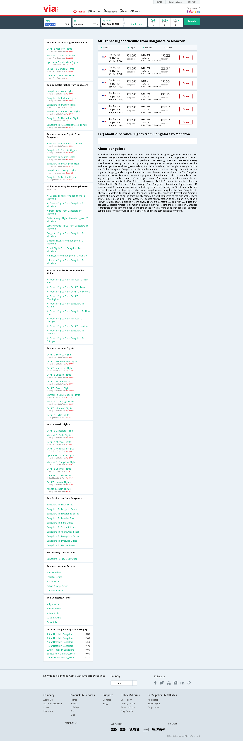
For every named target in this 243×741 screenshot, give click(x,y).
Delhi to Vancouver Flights (60, 368)
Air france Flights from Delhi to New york (68, 291)
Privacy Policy (128, 703)
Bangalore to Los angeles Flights (64, 163)
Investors (48, 711)
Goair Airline (53, 622)
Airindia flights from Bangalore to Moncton (64, 212)
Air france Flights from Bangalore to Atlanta (65, 305)
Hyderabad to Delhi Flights (60, 455)
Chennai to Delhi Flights (59, 475)
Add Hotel (153, 699)
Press (46, 707)
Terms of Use (128, 707)
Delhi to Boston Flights (58, 388)
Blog (105, 703)
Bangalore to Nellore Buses (61, 545)
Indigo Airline (53, 604)
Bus (72, 711)
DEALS (159, 2)
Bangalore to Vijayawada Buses (63, 531)
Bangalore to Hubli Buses (60, 504)
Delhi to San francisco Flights (62, 361)
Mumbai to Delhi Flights (59, 435)
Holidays (74, 707)
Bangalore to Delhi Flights (60, 91)
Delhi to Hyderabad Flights (60, 448)
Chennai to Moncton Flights (61, 75)
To (75, 20)
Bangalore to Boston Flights (61, 177)
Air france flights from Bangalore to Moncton (65, 205)
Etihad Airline (53, 581)
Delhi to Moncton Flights (59, 48)
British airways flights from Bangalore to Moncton (68, 220)
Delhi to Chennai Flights (59, 468)
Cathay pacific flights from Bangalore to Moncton (68, 227)
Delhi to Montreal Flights (59, 408)
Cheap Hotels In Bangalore (68, 657)
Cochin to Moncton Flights (60, 68)
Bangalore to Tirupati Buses (61, 527)
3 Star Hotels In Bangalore (68, 638)
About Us (48, 699)
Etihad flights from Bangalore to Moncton (64, 250)
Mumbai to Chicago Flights (60, 401)
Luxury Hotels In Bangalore (68, 649)
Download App (175, 2)
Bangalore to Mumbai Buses (61, 518)
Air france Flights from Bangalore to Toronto (65, 332)
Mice (72, 714)
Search (192, 21)
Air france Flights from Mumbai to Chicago (64, 320)
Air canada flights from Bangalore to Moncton (66, 197)
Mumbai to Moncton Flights (61, 55)
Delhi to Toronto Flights (59, 354)
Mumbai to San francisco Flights (63, 394)
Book (186, 57)
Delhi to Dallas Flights (58, 414)
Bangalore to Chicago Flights (61, 170)
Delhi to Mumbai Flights (59, 441)
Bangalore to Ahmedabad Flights (63, 111)
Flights (73, 699)
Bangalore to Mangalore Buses (63, 536)
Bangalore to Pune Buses (60, 522)
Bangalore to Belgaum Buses (62, 509)
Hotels (73, 703)
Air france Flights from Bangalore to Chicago (65, 340)
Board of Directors (52, 703)
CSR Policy (126, 699)
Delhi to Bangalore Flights (60, 430)
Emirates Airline (54, 576)
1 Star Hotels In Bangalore (68, 645)
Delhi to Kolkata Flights (59, 482)
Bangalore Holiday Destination (62, 558)
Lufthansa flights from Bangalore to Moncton (65, 262)
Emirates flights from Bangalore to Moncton (65, 242)
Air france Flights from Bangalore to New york (68, 313)
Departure (106, 20)
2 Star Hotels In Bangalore (68, 641)
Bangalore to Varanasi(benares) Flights (67, 124)
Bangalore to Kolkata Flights (61, 98)
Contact (107, 699)
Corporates (153, 707)
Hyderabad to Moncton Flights (62, 62)
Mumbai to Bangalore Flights (62, 462)
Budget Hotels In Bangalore (68, 653)
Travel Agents (155, 703)
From (47, 20)
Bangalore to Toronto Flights (62, 150)
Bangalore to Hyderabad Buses (63, 513)
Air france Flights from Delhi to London (67, 326)
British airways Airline (57, 585)
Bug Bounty (127, 711)
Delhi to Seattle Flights (58, 381)
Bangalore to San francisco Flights (64, 143)
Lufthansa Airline (55, 590)
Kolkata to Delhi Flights (59, 488)
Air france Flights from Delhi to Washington (63, 298)
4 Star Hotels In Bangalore (68, 634)
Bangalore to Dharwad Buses (62, 540)
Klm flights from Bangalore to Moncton (67, 255)
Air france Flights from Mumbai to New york (67, 281)
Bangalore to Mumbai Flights (62, 104)
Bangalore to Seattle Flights (61, 156)
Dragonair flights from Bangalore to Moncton (65, 235)
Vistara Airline (53, 613)
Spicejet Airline (54, 617)
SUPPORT (192, 2)
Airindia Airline (54, 572)
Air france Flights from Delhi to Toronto (67, 287)
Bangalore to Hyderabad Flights (63, 118)
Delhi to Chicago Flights (59, 374)
